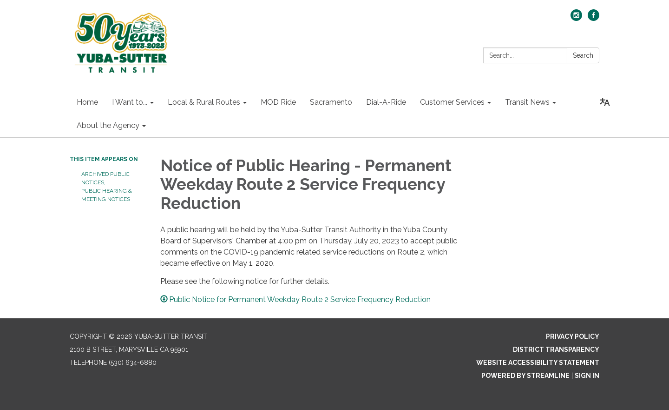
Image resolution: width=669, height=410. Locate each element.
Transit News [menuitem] (527, 102)
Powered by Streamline (525, 375)
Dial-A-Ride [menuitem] (386, 102)
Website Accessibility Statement (537, 362)
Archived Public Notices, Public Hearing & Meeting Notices (106, 186)
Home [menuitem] (87, 102)
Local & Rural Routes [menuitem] (204, 102)
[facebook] (593, 18)
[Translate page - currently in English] (604, 102)
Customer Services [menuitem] (452, 102)
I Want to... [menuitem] (129, 102)
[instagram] (576, 18)
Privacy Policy (572, 336)
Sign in (587, 375)
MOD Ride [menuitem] (278, 102)
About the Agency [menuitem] (108, 125)
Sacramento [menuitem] (331, 102)
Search (583, 55)
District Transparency (556, 349)
